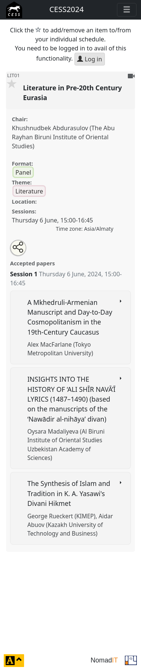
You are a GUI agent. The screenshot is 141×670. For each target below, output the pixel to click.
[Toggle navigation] (126, 10)
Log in (89, 59)
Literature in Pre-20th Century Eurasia (72, 92)
